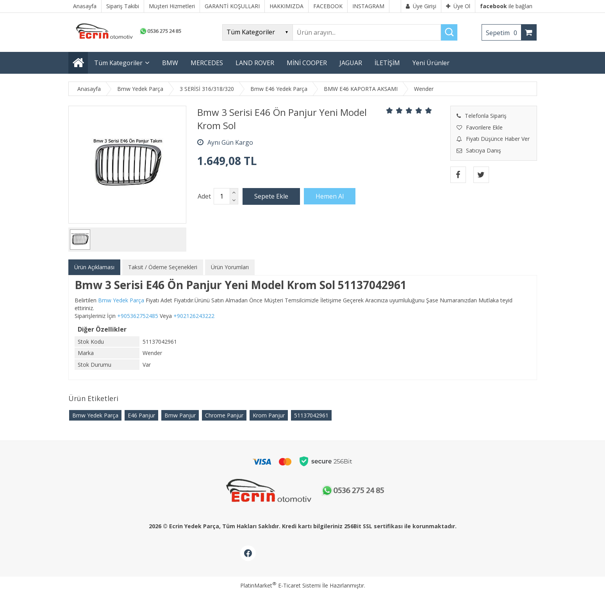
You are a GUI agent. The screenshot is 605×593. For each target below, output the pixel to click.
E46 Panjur (141, 415)
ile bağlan (506, 6)
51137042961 (311, 415)
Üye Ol (458, 6)
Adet (204, 196)
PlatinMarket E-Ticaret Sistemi (280, 585)
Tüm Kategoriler (118, 63)
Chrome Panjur (224, 415)
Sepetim (503, 32)
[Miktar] (222, 196)
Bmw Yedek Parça (95, 415)
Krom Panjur (269, 415)
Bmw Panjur (180, 415)
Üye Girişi (421, 6)
